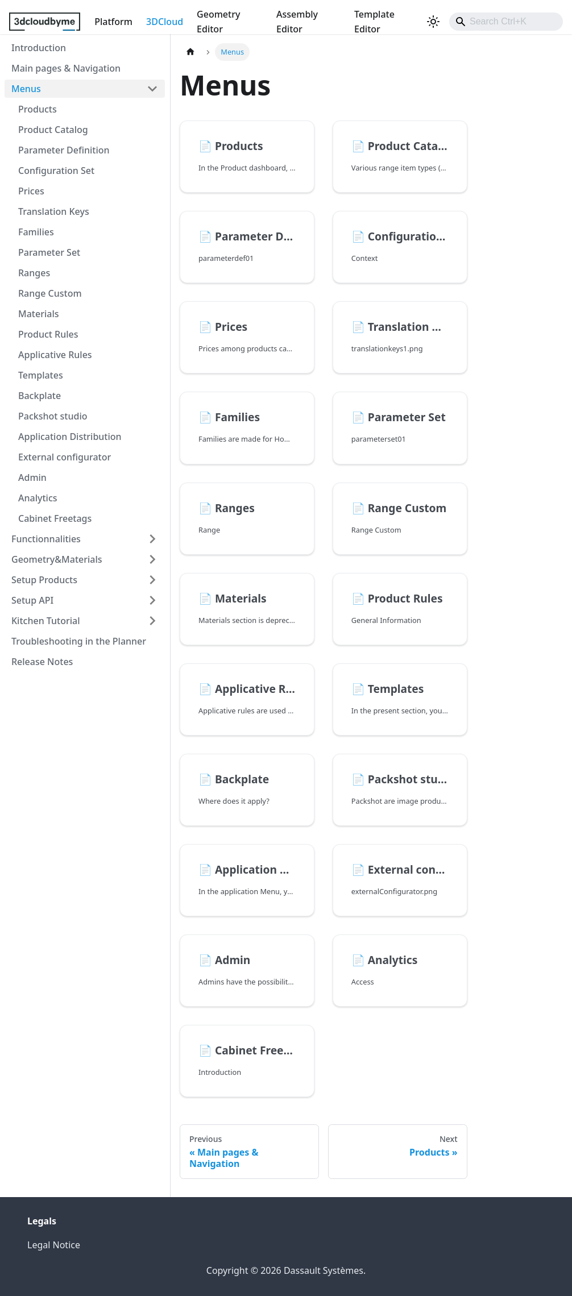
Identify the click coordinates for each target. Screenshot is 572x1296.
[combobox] (506, 22)
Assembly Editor (297, 21)
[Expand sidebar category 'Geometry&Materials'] (152, 559)
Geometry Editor (218, 21)
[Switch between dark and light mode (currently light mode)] (433, 22)
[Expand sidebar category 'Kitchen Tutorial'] (152, 621)
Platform (113, 21)
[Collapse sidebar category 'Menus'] (152, 89)
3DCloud (164, 21)
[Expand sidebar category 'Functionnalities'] (152, 539)
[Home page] (190, 52)
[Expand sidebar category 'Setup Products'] (152, 580)
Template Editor (374, 21)
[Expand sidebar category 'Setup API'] (152, 600)
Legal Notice (53, 1245)
